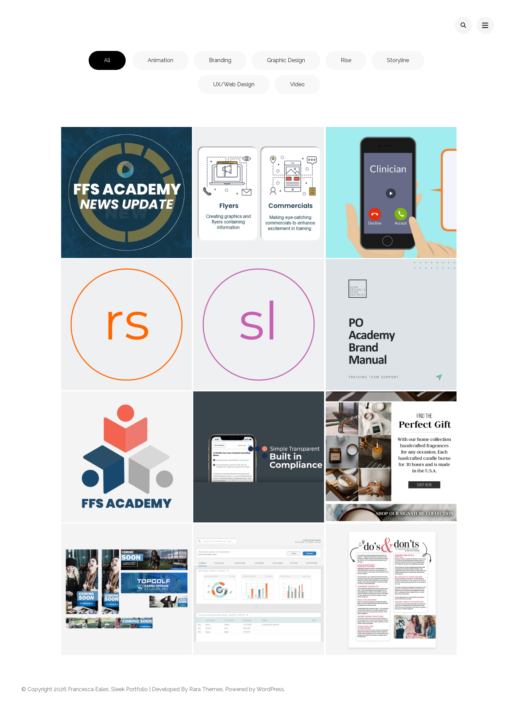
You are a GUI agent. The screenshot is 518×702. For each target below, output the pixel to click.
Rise (346, 60)
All (107, 60)
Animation (160, 60)
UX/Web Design (233, 84)
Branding (220, 60)
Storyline (398, 60)
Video (297, 84)
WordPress (270, 689)
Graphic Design (286, 60)
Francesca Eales (88, 689)
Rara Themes (206, 689)
